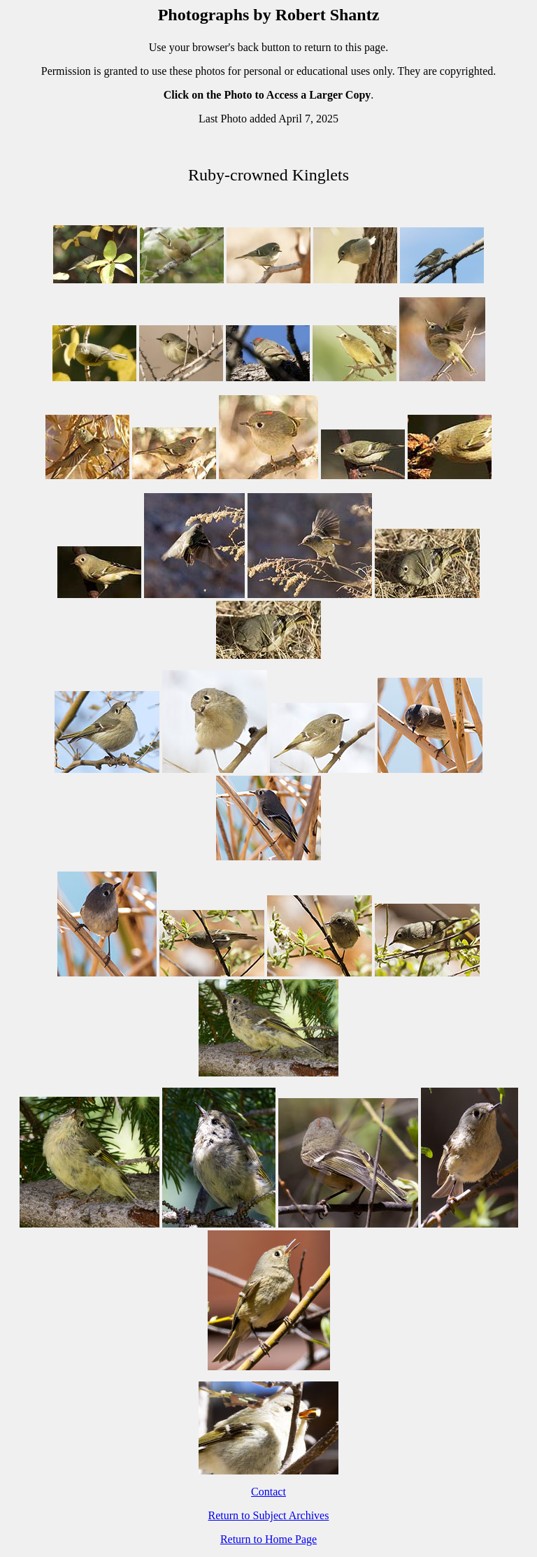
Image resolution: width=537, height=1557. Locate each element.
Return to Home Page (268, 1539)
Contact (268, 1492)
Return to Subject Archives (268, 1515)
